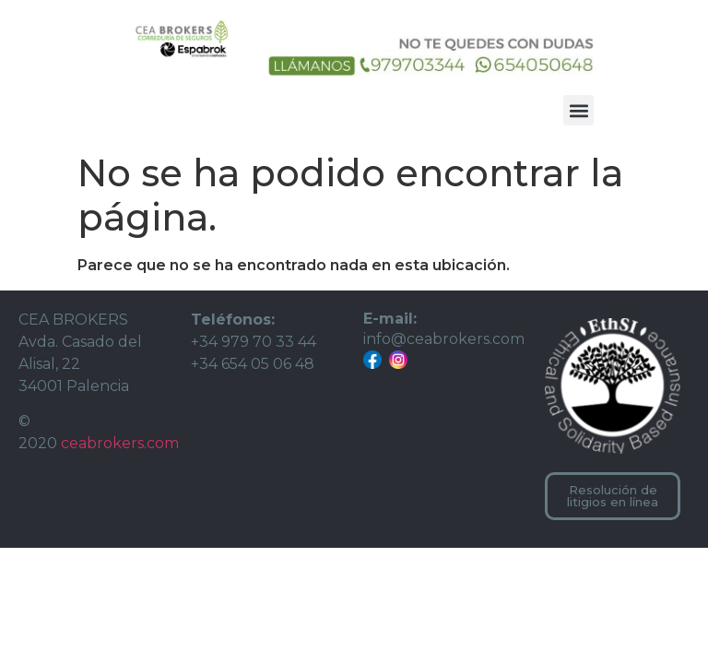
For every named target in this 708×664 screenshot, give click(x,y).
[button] (578, 110)
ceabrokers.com (120, 443)
